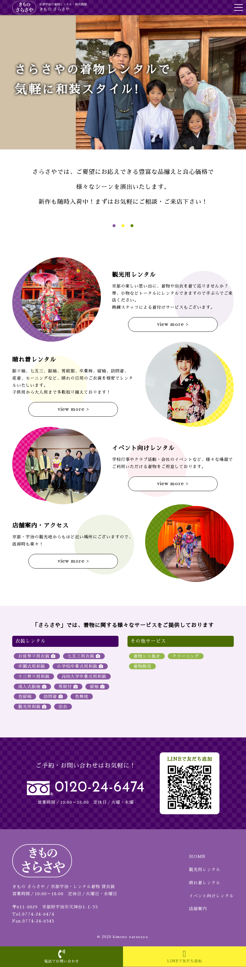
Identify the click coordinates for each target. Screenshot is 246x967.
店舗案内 (198, 909)
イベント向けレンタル (211, 896)
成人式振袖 (32, 687)
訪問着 (53, 696)
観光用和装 (32, 707)
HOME (197, 856)
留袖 (97, 687)
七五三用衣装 (83, 656)
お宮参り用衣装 (37, 656)
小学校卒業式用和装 (80, 666)
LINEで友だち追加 (184, 956)
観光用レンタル (204, 869)
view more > (172, 324)
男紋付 (68, 687)
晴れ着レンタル (204, 883)
